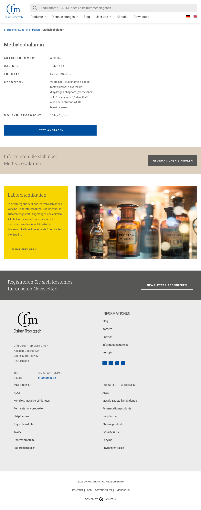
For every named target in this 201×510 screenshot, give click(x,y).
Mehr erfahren (24, 249)
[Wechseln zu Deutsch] (186, 16)
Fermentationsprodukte (28, 408)
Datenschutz (103, 490)
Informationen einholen (172, 160)
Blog (87, 17)
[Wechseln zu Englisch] (193, 16)
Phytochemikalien (24, 424)
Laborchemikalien (29, 29)
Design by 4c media (100, 499)
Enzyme (107, 440)
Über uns (102, 17)
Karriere (107, 329)
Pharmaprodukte (24, 440)
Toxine (18, 432)
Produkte (36, 17)
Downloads (141, 17)
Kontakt (122, 17)
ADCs (17, 392)
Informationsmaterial (115, 344)
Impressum (123, 490)
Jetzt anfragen (50, 130)
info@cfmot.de (46, 377)
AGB (89, 490)
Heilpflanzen (21, 416)
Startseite (10, 29)
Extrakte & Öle (111, 432)
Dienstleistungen (63, 17)
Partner (107, 336)
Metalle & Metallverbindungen (32, 400)
